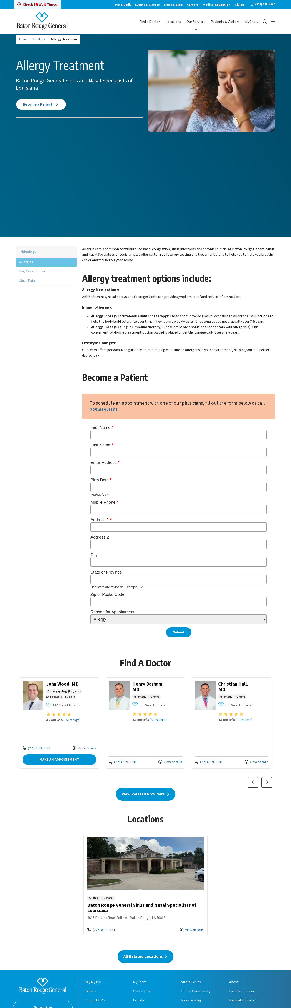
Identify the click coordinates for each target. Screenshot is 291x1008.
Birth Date (101, 480)
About (234, 982)
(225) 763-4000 (263, 4)
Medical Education (216, 4)
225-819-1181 (104, 410)
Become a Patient (41, 104)
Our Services (195, 21)
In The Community (195, 991)
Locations (173, 21)
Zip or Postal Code (107, 594)
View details (84, 748)
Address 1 (101, 520)
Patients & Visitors (225, 21)
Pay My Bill (123, 4)
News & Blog (173, 4)
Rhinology (28, 251)
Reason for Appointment (112, 612)
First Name (102, 427)
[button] (273, 22)
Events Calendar (241, 991)
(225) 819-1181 (36, 748)
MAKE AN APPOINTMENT (59, 759)
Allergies (26, 262)
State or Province (106, 572)
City (94, 554)
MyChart (251, 21)
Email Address (105, 462)
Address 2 (100, 537)
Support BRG (95, 1000)
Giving (239, 4)
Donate (139, 1000)
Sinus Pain (27, 280)
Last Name (102, 445)
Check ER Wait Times (37, 4)
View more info (59, 723)
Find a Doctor (149, 21)
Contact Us (141, 991)
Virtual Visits (191, 982)
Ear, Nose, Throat (32, 271)
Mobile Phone (104, 502)
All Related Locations (145, 956)
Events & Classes (147, 4)
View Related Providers (146, 794)
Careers (192, 4)
